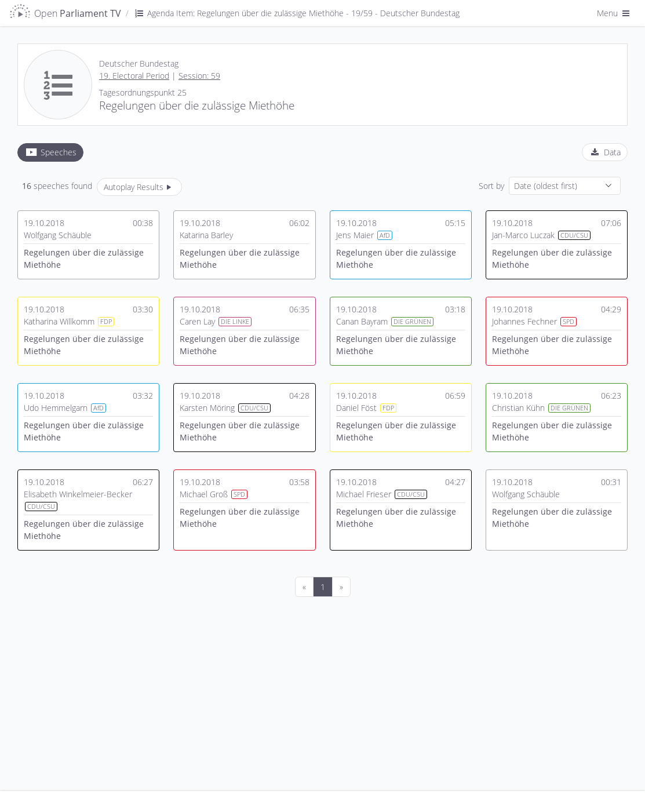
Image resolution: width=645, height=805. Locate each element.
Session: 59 (199, 75)
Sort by (491, 185)
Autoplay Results (139, 186)
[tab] (50, 152)
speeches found (57, 185)
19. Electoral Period (134, 75)
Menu (614, 13)
